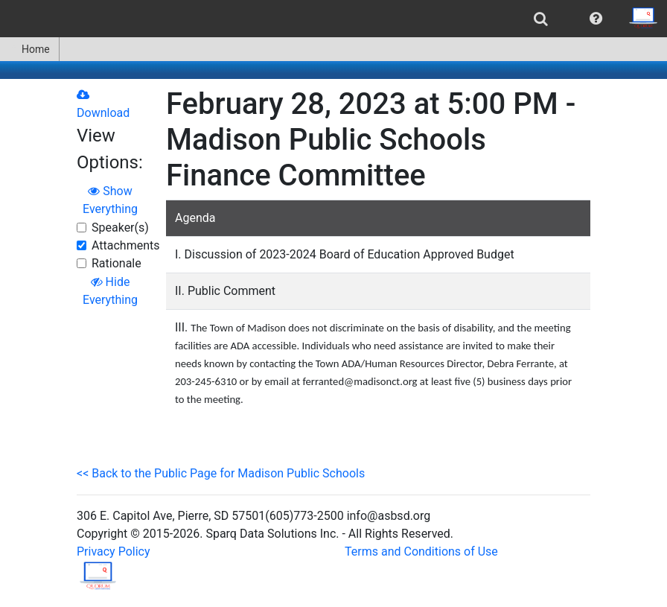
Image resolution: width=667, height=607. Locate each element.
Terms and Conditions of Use (421, 551)
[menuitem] (541, 18)
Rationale (116, 263)
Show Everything (110, 200)
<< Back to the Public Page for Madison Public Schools (221, 473)
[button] (596, 18)
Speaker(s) (120, 227)
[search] (541, 18)
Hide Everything (110, 291)
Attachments (126, 245)
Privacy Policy (113, 551)
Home (29, 49)
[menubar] (333, 18)
